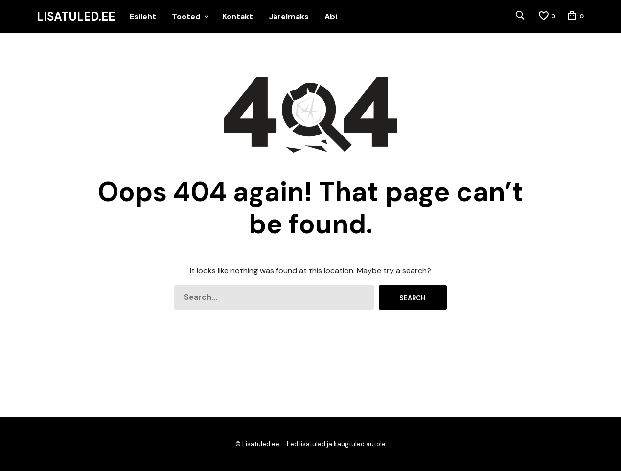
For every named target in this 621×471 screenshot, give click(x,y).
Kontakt (237, 16)
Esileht (143, 16)
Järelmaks (289, 16)
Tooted (186, 16)
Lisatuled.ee (76, 16)
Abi (330, 16)
